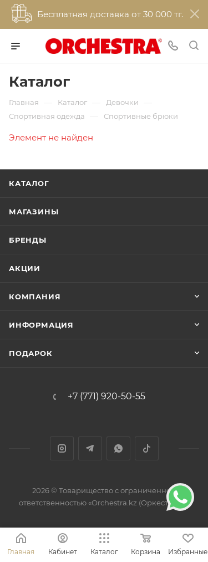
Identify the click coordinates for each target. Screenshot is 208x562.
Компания (34, 296)
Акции (24, 268)
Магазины (33, 211)
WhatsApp (118, 448)
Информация (41, 324)
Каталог (29, 183)
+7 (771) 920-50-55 (106, 396)
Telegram (90, 448)
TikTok (147, 448)
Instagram (62, 448)
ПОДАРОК (31, 353)
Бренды (28, 239)
